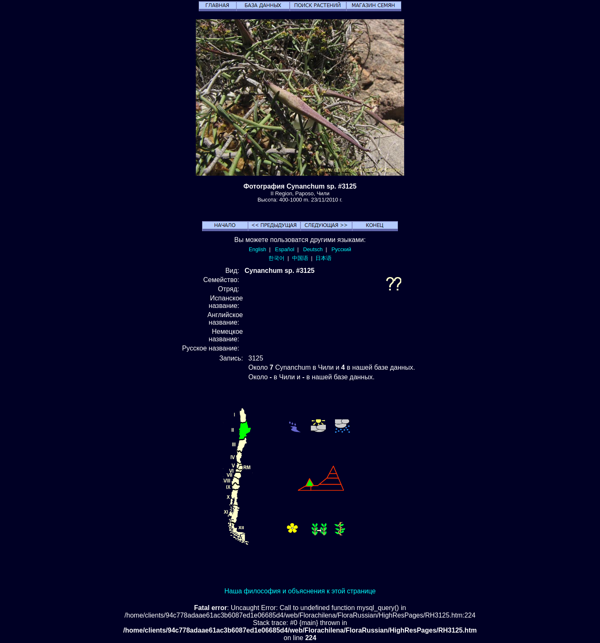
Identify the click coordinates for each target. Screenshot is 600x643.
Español (284, 249)
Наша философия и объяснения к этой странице (299, 591)
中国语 (300, 258)
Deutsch (312, 249)
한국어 (276, 258)
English (257, 249)
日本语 (323, 258)
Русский (341, 249)
